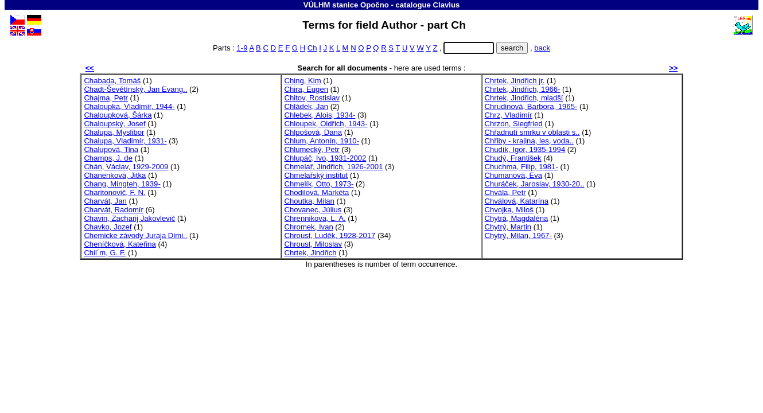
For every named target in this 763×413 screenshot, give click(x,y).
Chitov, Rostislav (312, 97)
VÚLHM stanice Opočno (346, 5)
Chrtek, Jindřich (310, 252)
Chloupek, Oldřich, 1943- (325, 123)
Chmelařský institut (316, 175)
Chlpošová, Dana (313, 132)
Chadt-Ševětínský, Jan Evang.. (135, 89)
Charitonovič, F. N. (114, 192)
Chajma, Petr (106, 97)
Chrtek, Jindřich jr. (515, 80)
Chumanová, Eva (514, 175)
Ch (312, 48)
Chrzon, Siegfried (514, 123)
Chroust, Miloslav (313, 244)
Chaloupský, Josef (114, 123)
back (542, 48)
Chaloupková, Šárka (117, 115)
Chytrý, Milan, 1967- (518, 235)
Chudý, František (513, 158)
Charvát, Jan (105, 201)
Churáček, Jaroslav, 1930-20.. (535, 184)
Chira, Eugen (306, 89)
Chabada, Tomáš (112, 80)
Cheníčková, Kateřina (119, 244)
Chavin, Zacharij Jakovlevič (129, 218)
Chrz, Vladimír (508, 115)
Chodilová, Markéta (316, 192)
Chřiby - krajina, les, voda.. (529, 141)
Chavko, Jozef (107, 227)
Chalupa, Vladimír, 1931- (125, 141)
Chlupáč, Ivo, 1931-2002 (325, 158)
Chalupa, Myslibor (114, 132)
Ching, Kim (302, 80)
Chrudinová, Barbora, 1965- (531, 106)
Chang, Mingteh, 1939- (122, 184)
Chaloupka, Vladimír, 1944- (129, 106)
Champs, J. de (108, 158)
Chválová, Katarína (517, 201)
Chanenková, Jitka (115, 175)
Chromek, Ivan (308, 227)
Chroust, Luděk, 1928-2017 (329, 235)
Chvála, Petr (505, 192)
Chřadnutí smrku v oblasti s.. (532, 132)
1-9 (242, 48)
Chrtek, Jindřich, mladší (524, 97)
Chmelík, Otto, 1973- (318, 184)
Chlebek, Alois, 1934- (319, 115)
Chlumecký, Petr (311, 149)
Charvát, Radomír (113, 209)
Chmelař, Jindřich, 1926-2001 (333, 166)
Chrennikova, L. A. (314, 218)
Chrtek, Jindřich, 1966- (522, 89)
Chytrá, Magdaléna (516, 218)
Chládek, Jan (306, 106)
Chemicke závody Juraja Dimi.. (135, 235)
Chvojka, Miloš (509, 209)
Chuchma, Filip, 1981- (521, 166)
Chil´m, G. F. (105, 252)
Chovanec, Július (312, 209)
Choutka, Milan (309, 201)
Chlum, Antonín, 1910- (321, 141)
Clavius (446, 5)
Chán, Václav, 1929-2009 (126, 166)
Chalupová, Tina (111, 149)
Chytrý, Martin (508, 227)
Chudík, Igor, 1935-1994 (525, 149)
